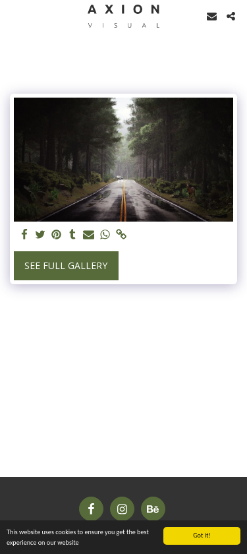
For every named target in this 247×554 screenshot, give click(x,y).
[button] (14, 15)
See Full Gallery (65, 265)
